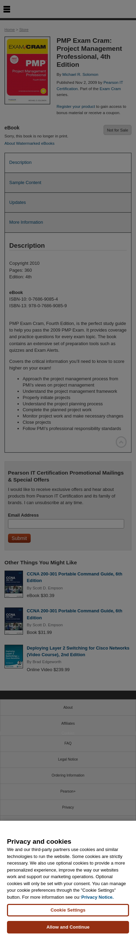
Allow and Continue (68, 927)
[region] (68, 879)
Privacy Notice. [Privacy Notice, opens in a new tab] (97, 897)
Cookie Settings (68, 910)
